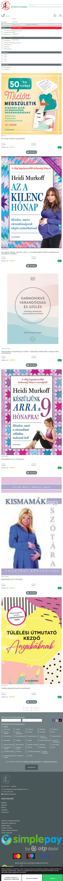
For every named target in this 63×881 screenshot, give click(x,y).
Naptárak (42, 744)
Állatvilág (42, 729)
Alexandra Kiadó (8, 30)
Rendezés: (4, 22)
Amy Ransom (7, 40)
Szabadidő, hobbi (8, 751)
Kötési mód (32, 64)
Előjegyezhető (17, 31)
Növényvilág (55, 744)
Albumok (30, 729)
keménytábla (7, 67)
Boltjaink (4, 802)
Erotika (30, 732)
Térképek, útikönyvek (45, 752)
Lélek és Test (7, 34)
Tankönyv (18, 751)
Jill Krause (6, 46)
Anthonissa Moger (8, 42)
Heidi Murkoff (7, 44)
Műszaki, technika (32, 744)
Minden (6, 726)
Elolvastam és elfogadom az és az (33, 761)
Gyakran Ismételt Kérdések (9, 830)
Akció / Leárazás (17, 28)
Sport (53, 747)
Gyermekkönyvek (20, 736)
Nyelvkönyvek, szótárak (8, 748)
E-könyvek (55, 729)
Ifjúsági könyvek (56, 736)
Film (53, 732)
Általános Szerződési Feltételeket (31, 761)
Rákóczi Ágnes (7, 49)
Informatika (7, 740)
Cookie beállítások (6, 833)
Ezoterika (42, 732)
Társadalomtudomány (34, 751)
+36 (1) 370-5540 (7, 791)
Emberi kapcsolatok (19, 732)
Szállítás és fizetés (18, 37)
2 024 (5, 61)
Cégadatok (4, 810)
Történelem (20, 755)
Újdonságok (16, 25)
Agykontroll (7, 729)
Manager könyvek (8, 744)
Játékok (30, 740)
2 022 (5, 59)
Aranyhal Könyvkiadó (9, 32)
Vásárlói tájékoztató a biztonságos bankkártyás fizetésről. (31, 863)
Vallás (30, 755)
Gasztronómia (7, 736)
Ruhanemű (43, 747)
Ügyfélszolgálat (5, 825)
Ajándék (15, 22)
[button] (6, 15)
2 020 (5, 57)
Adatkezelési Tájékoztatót (50, 761)
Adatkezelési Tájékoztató (8, 823)
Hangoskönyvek (32, 736)
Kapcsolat (15, 40)
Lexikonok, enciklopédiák (56, 741)
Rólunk (3, 807)
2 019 (5, 55)
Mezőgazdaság (20, 744)
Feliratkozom (31, 767)
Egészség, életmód (6, 732)
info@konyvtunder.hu (8, 794)
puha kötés (7, 69)
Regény (30, 747)
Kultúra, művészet (45, 740)
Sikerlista (15, 34)
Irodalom (18, 740)
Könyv (14, 19)
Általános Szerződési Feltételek (10, 821)
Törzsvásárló (16, 43)
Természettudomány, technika (9, 756)
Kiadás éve (32, 52)
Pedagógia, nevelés (19, 748)
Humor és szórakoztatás (43, 737)
